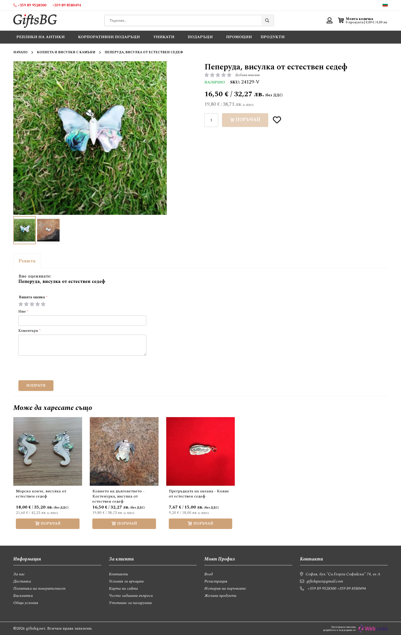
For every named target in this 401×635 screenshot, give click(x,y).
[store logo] (35, 20)
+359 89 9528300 (322, 588)
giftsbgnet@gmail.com (325, 581)
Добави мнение (247, 75)
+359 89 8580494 (351, 588)
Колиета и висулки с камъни (66, 52)
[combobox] (189, 20)
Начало (20, 52)
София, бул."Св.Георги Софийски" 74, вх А (343, 574)
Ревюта (27, 261)
